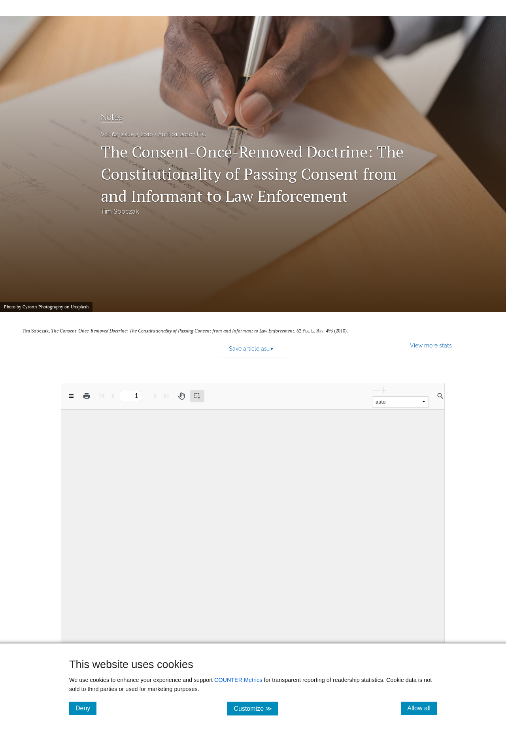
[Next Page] (155, 395)
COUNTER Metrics (238, 680)
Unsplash (80, 307)
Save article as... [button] (251, 348)
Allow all (422, 708)
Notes (112, 117)
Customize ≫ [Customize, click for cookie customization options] (256, 708)
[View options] (71, 396)
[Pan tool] (181, 396)
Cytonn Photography (43, 307)
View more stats (431, 345)
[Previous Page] (113, 395)
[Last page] (166, 395)
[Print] (86, 396)
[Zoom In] (384, 390)
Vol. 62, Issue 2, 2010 (127, 134)
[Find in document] (440, 396)
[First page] (102, 395)
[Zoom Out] (376, 390)
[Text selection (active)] (197, 396)
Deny (86, 708)
